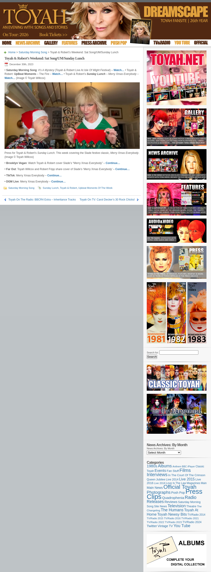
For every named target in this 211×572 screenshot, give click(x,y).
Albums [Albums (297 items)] (165, 466)
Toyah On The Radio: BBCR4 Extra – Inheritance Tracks (42, 199)
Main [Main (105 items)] (204, 483)
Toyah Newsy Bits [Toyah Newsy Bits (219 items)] (172, 514)
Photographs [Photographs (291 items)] (159, 492)
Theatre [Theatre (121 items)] (191, 506)
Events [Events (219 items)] (160, 470)
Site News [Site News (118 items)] (160, 506)
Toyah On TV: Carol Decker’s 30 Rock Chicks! (107, 199)
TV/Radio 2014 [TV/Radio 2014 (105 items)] (196, 514)
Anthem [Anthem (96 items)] (176, 466)
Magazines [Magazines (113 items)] (193, 483)
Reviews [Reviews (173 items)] (171, 502)
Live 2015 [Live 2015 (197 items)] (187, 479)
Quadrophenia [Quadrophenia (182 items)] (173, 498)
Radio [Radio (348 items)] (190, 497)
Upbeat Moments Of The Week (95, 188)
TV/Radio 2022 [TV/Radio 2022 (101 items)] (155, 522)
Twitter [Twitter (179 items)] (152, 526)
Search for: (153, 352)
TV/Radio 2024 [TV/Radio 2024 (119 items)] (191, 522)
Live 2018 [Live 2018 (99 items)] (159, 483)
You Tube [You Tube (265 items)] (182, 526)
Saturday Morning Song (33, 52)
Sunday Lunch (51, 188)
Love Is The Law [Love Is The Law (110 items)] (176, 483)
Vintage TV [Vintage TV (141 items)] (165, 526)
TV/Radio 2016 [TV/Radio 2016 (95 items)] (172, 518)
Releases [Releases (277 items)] (155, 501)
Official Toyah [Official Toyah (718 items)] (180, 487)
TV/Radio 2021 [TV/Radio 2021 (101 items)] (190, 518)
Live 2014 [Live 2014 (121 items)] (172, 479)
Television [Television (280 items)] (176, 505)
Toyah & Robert (68, 188)
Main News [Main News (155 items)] (155, 487)
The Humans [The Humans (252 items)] (172, 510)
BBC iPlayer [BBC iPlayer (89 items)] (188, 466)
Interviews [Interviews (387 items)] (157, 474)
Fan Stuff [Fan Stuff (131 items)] (173, 471)
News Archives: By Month (160, 448)
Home (12, 52)
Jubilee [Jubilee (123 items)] (160, 479)
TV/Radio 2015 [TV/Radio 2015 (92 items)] (155, 518)
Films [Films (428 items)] (185, 470)
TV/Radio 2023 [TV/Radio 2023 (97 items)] (173, 522)
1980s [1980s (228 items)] (152, 466)
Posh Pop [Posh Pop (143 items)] (178, 492)
